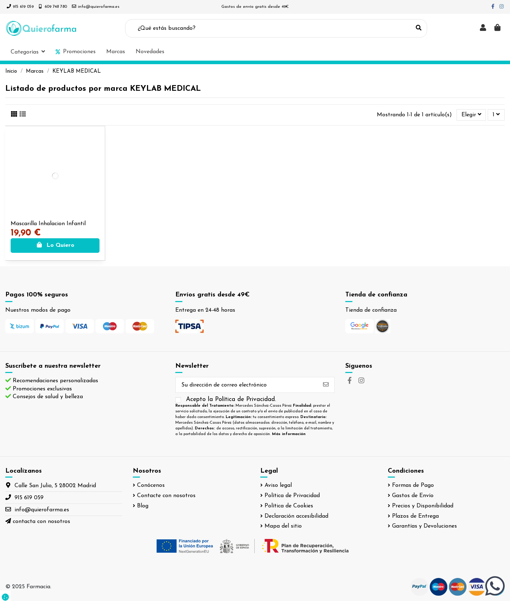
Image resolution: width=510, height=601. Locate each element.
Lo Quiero (55, 245)
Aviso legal (278, 485)
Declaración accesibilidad (296, 516)
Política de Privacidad (292, 496)
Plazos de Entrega (415, 516)
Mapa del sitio (283, 526)
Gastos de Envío (413, 496)
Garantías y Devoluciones (424, 526)
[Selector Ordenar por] (471, 115)
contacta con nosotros (41, 521)
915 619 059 (23, 7)
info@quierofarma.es (98, 7)
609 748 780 (56, 7)
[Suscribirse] (325, 385)
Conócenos (151, 485)
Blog (142, 506)
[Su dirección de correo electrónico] (246, 385)
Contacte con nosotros (166, 496)
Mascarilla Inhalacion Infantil (48, 224)
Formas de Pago (413, 485)
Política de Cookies (289, 506)
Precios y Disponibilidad (422, 506)
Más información (289, 434)
